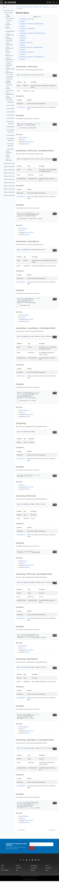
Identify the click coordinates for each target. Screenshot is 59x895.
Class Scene (9, 100)
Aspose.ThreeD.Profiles (9, 185)
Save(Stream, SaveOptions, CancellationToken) (32, 33)
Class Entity (9, 40)
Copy (52, 75)
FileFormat (24, 137)
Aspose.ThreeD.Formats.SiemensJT (12, 182)
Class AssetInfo (10, 18)
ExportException (21, 107)
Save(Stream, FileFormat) (26, 19)
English (48, 2)
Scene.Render (10, 143)
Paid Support (48, 881)
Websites (33, 884)
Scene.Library (10, 121)
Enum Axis (8, 20)
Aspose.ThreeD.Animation (10, 163)
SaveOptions (25, 320)
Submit (32, 862)
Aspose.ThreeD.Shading (10, 192)
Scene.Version (10, 149)
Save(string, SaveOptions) (27, 52)
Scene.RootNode (11, 126)
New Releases (34, 879)
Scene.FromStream (11, 108)
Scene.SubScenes (11, 129)
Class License (9, 74)
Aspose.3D (27, 143)
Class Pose (9, 84)
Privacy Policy (25, 892)
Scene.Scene (11, 102)
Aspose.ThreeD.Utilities (9, 195)
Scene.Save (10, 145)
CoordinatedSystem (10, 31)
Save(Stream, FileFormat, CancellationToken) (32, 23)
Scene (23, 139)
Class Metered (9, 76)
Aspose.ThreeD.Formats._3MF (11, 176)
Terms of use (30, 892)
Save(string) (23, 38)
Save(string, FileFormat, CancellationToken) (31, 47)
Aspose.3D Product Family (26, 7)
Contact (34, 892)
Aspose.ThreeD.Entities (9, 169)
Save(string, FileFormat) (26, 42)
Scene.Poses (11, 123)
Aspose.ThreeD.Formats (10, 173)
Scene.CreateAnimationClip (13, 135)
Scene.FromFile (10, 105)
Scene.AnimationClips (12, 111)
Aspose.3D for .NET (8, 10)
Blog (17, 884)
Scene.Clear (10, 132)
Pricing (46, 879)
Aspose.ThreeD (9, 12)
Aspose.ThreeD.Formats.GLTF (11, 179)
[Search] (8, 7)
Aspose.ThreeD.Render (9, 189)
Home (17, 7)
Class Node (9, 78)
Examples (22, 21)
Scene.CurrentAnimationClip (13, 118)
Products (18, 879)
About (46, 884)
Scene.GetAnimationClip (12, 138)
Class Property (9, 90)
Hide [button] (38, 16)
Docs (2, 881)
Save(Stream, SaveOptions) (27, 28)
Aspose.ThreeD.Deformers (10, 166)
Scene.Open (11, 140)
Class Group (9, 61)
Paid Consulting (4, 884)
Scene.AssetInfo (10, 115)
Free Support (34, 881)
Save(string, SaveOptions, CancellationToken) (32, 56)
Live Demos (19, 881)
